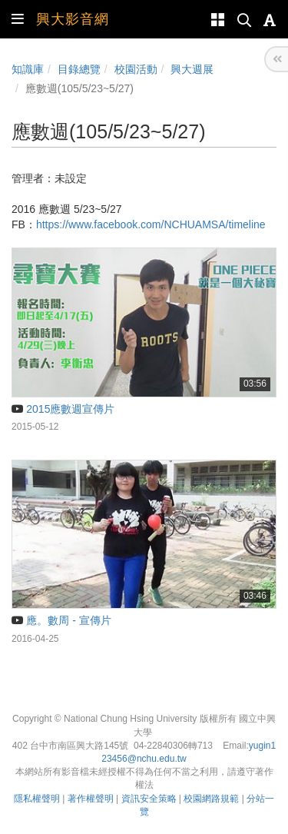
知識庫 (28, 69)
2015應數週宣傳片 (63, 409)
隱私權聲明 (37, 798)
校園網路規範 (211, 798)
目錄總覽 (79, 69)
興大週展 (192, 69)
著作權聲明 (91, 798)
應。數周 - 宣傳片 (61, 620)
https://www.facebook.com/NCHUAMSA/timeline (151, 224)
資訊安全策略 (149, 798)
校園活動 (135, 69)
